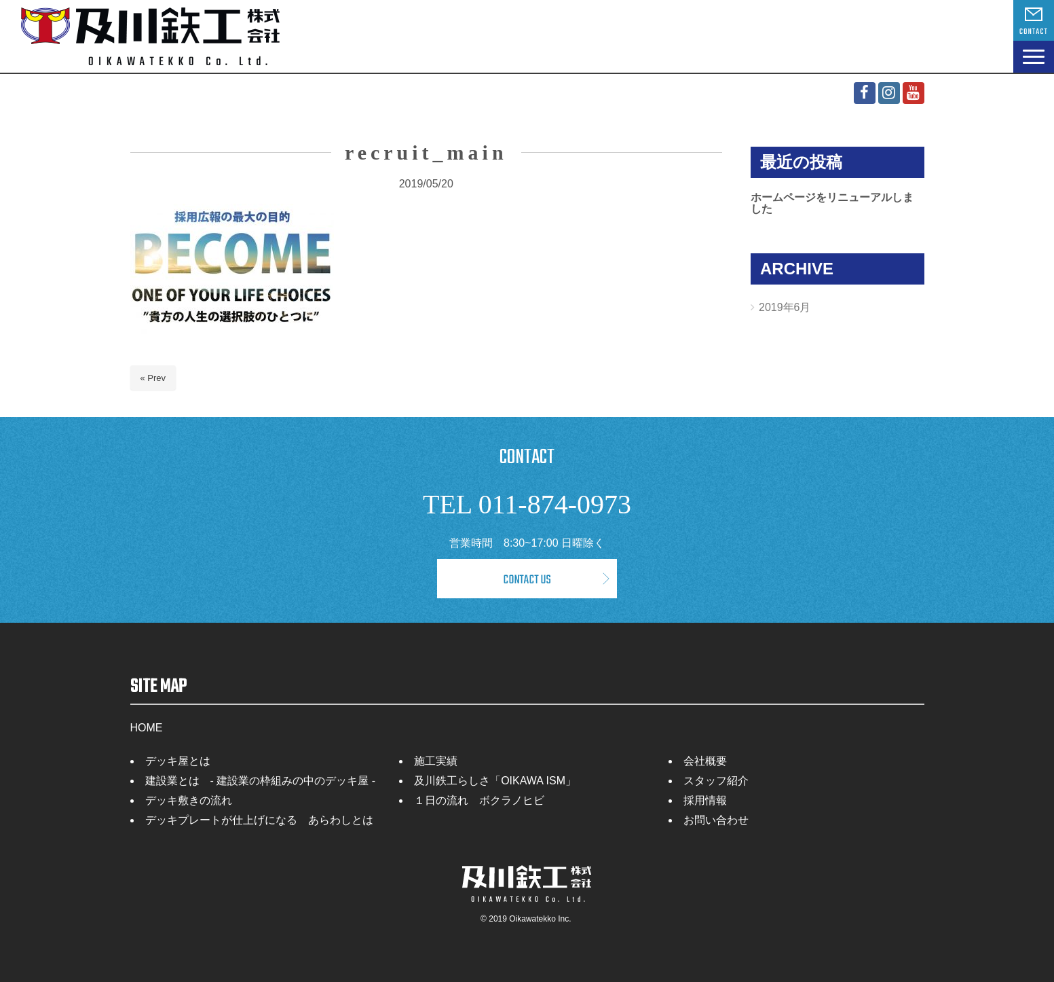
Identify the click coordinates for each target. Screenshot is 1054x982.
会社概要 (705, 761)
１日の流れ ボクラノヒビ (479, 800)
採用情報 (705, 800)
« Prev (153, 378)
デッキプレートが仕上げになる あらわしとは (259, 820)
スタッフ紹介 (716, 780)
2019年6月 (785, 307)
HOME (146, 727)
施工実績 (435, 761)
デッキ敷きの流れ (188, 800)
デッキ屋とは (177, 761)
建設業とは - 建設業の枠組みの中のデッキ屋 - (260, 780)
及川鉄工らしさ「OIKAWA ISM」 (495, 780)
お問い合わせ (716, 820)
